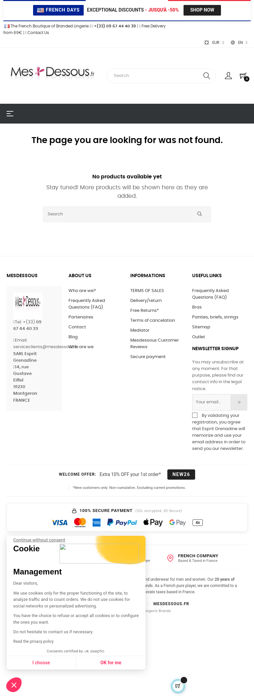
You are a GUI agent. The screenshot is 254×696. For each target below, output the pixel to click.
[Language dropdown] (239, 43)
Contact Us (37, 33)
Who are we (81, 347)
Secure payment (148, 357)
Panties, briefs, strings (215, 317)
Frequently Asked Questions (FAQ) (86, 304)
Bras (197, 307)
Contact (77, 327)
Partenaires (80, 317)
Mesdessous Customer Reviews (154, 343)
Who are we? (82, 291)
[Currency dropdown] (214, 43)
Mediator (139, 330)
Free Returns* (144, 311)
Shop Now (202, 10)
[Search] (127, 214)
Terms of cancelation (152, 320)
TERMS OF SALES (147, 291)
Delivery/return (146, 301)
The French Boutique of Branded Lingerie (46, 26)
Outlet (198, 337)
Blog (73, 337)
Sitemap (201, 327)
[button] (14, 685)
